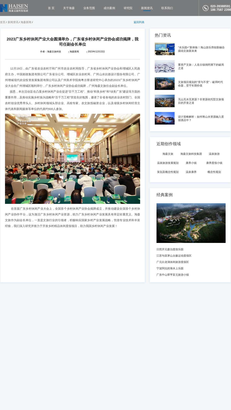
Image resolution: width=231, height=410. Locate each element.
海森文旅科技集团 (191, 153)
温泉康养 (191, 171)
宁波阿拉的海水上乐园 (170, 268)
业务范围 (89, 8)
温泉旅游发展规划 (168, 162)
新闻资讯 (147, 8)
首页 (2, 22)
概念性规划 (214, 171)
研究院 (128, 8)
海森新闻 (26, 22)
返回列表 (139, 22)
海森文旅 (167, 153)
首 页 (51, 8)
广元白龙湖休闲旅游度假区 (173, 262)
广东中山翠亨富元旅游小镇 (173, 274)
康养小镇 (191, 162)
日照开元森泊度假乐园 (170, 249)
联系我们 (167, 8)
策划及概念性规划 (168, 171)
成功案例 (109, 8)
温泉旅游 (214, 153)
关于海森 (69, 8)
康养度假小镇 (214, 162)
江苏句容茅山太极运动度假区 (174, 255)
